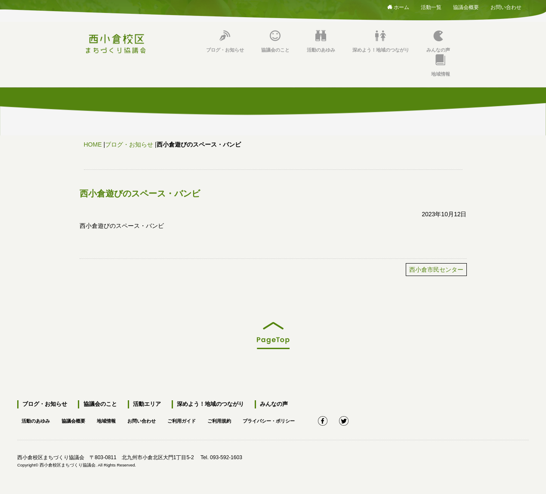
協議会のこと (275, 41)
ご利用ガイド (191, 419)
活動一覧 (431, 5)
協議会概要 (466, 5)
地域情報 (440, 66)
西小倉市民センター (436, 269)
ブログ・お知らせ (225, 41)
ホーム (398, 6)
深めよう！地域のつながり (380, 41)
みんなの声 (438, 41)
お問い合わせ (505, 5)
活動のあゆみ (321, 41)
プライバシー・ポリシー (284, 419)
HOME (93, 144)
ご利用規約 (232, 419)
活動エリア (145, 404)
